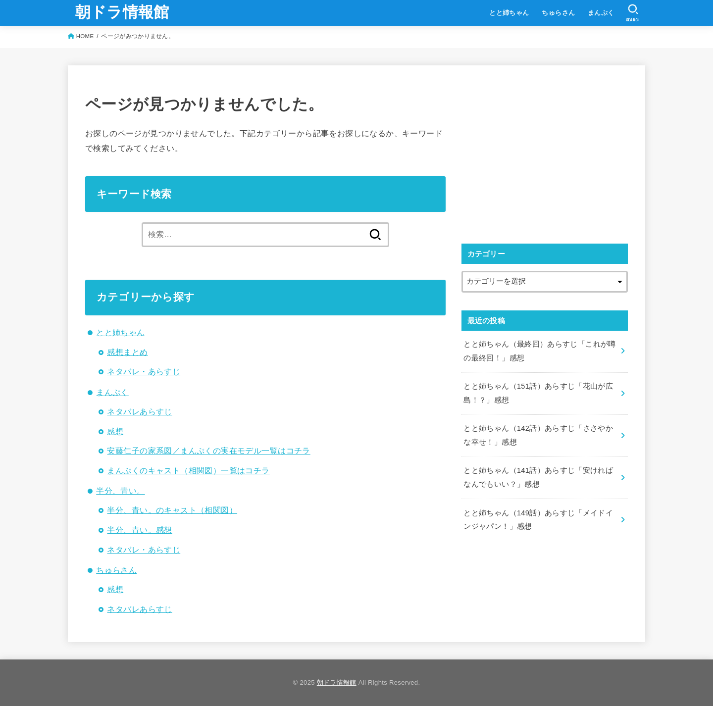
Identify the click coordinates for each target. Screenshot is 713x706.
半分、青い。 (120, 490)
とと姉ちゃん (509, 12)
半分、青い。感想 (139, 529)
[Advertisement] (544, 152)
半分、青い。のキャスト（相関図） (172, 509)
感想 (115, 431)
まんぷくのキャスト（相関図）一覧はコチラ (188, 470)
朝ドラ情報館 (122, 12)
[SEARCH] (633, 13)
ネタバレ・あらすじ (143, 371)
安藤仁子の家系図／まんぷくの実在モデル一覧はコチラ (208, 450)
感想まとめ (127, 352)
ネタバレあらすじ (139, 411)
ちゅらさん (558, 12)
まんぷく (601, 12)
